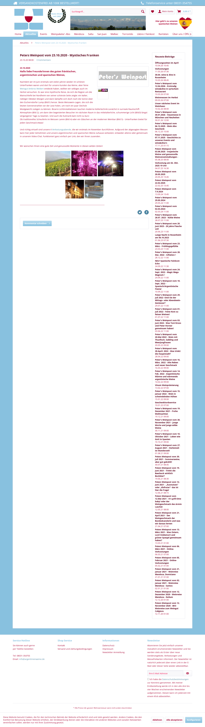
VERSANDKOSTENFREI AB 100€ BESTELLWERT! (46, 3)
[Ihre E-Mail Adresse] (165, 673)
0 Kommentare (44, 60)
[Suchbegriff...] (108, 11)
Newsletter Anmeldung (113, 652)
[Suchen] (143, 11)
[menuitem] (108, 19)
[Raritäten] (164, 34)
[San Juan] (102, 34)
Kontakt (61, 645)
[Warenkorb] (184, 11)
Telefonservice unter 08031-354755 (166, 3)
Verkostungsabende (61, 129)
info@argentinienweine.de (32, 659)
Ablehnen (157, 719)
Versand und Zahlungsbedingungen (75, 649)
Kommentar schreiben (37, 223)
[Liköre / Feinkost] (146, 34)
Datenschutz (108, 645)
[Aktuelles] (30, 34)
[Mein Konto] (166, 11)
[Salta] (90, 34)
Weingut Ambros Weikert (32, 88)
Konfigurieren (193, 719)
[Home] (18, 34)
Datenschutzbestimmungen (175, 679)
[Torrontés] (127, 34)
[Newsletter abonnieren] (187, 673)
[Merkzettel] (152, 11)
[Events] (43, 34)
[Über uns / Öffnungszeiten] (187, 34)
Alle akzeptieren (174, 719)
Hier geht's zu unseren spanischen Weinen (167, 22)
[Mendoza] (79, 34)
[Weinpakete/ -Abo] (60, 34)
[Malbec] (114, 34)
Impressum (107, 649)
